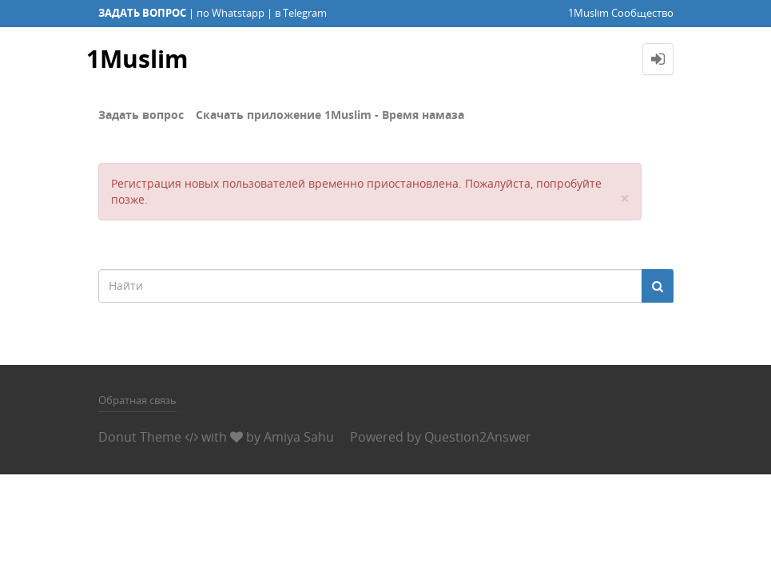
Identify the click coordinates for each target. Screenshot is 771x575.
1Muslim (137, 58)
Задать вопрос (141, 114)
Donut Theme (139, 437)
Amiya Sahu (299, 437)
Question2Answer (477, 437)
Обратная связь (137, 400)
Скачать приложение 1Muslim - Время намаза (330, 114)
